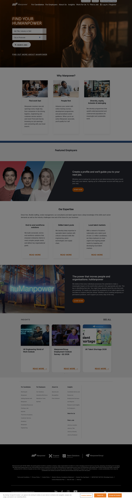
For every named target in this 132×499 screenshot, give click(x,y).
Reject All (100, 496)
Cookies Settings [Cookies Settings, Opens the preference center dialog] (86, 496)
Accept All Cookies (115, 496)
